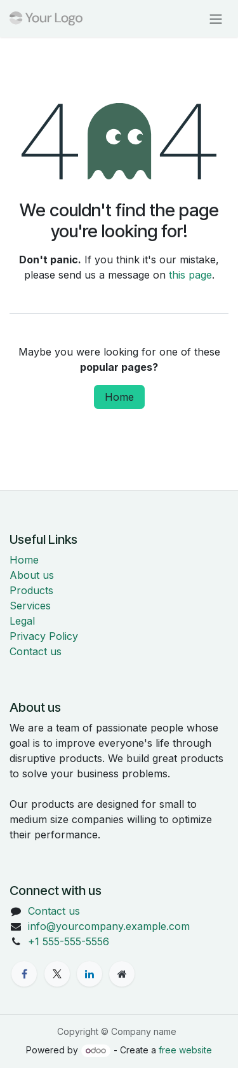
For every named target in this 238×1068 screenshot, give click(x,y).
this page (190, 274)
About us (32, 575)
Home (119, 397)
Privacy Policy (44, 636)
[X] (57, 974)
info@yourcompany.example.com (109, 926)
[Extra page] (122, 974)
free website (185, 1049)
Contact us (36, 651)
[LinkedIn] (89, 974)
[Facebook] (24, 974)
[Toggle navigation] (215, 18)
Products (31, 590)
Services (30, 605)
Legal (22, 620)
